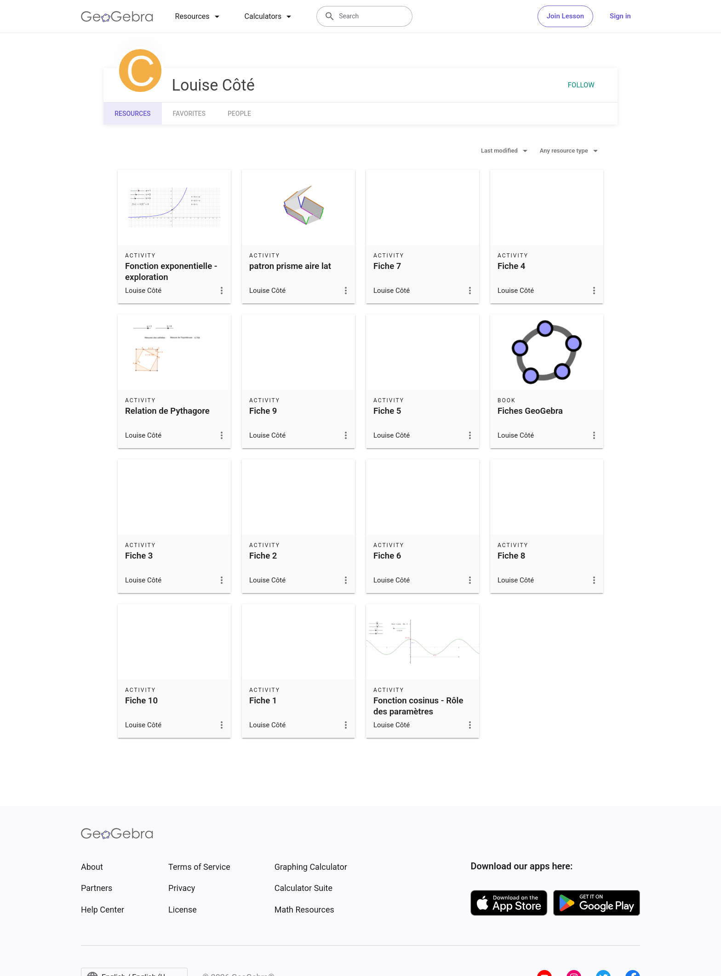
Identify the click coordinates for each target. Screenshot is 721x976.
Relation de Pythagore (167, 411)
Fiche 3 (139, 556)
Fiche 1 (263, 701)
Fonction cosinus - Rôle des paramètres (418, 706)
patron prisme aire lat (290, 266)
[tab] (199, 16)
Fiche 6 (387, 556)
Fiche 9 (263, 411)
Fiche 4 (511, 266)
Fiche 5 (387, 411)
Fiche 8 (511, 556)
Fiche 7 (387, 266)
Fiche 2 (263, 556)
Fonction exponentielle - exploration (171, 271)
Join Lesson (565, 16)
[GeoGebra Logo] (117, 16)
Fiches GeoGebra (530, 411)
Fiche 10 (141, 701)
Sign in (620, 16)
